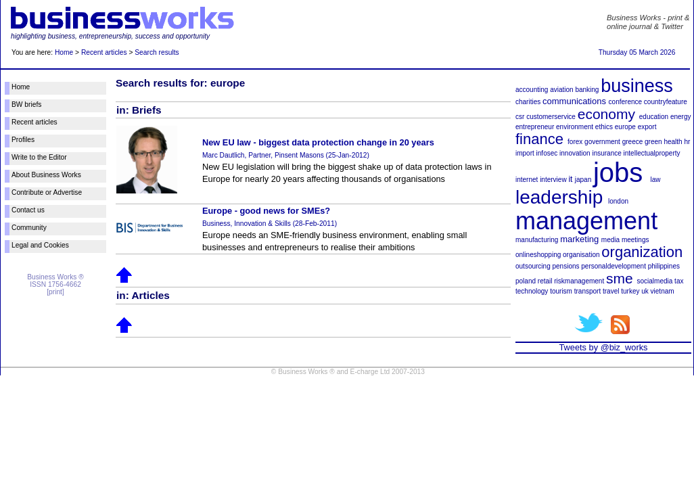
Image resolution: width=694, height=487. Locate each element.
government (602, 141)
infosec (547, 153)
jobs (618, 172)
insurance (606, 153)
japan (583, 179)
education (653, 116)
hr (687, 141)
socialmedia (655, 281)
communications (574, 101)
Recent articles (104, 52)
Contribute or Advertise (46, 192)
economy (606, 114)
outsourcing (533, 266)
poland (525, 281)
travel (611, 291)
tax (678, 281)
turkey (630, 291)
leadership (559, 197)
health (673, 141)
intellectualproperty (652, 153)
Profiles (22, 139)
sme (619, 278)
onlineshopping (538, 254)
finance (539, 139)
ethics (604, 127)
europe (625, 127)
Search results (157, 52)
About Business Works (46, 175)
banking (587, 89)
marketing (579, 239)
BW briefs (26, 104)
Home (64, 52)
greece (632, 141)
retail (545, 281)
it (570, 179)
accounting (531, 89)
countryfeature (665, 102)
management (586, 221)
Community (29, 227)
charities (527, 102)
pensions (565, 266)
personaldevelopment (613, 266)
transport (587, 291)
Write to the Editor (39, 157)
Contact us (28, 210)
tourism (561, 291)
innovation (575, 153)
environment (574, 127)
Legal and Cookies (40, 245)
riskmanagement (579, 281)
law (656, 179)
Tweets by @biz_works (603, 347)
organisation (581, 254)
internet (526, 179)
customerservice (551, 116)
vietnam (662, 291)
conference (625, 102)
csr (519, 116)
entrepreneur (534, 127)
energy (680, 116)
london (618, 201)
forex (575, 141)
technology (531, 291)
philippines (664, 266)
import (524, 153)
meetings (635, 240)
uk (645, 291)
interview (553, 179)
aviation (561, 89)
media (610, 240)
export (647, 127)
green (653, 141)
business (637, 86)
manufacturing (536, 240)
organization (642, 252)
